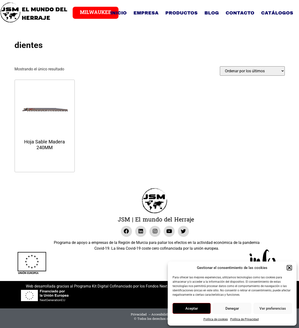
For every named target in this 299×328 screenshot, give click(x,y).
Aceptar (191, 308)
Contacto (240, 12)
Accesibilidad (161, 314)
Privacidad (139, 314)
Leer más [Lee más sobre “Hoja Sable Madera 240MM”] (44, 160)
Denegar (232, 308)
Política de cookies (215, 319)
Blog (211, 12)
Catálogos (277, 12)
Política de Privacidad (244, 319)
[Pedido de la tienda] (252, 71)
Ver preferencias (272, 308)
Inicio (118, 12)
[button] (289, 267)
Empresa (146, 12)
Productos (181, 12)
